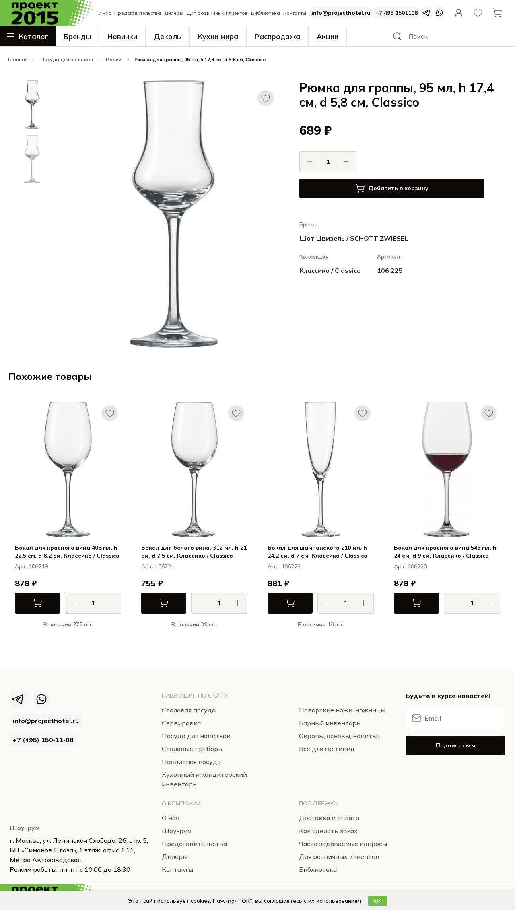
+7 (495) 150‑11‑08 (43, 740)
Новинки (122, 36)
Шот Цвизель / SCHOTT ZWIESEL (353, 238)
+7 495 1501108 (396, 12)
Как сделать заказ (328, 831)
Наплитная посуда (191, 762)
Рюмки (114, 59)
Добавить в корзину (391, 188)
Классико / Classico (330, 270)
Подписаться (455, 745)
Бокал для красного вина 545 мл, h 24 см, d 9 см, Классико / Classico (445, 551)
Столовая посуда (189, 710)
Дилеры (173, 13)
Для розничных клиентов (217, 13)
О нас (104, 13)
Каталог (27, 36)
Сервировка (181, 723)
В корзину (28, 603)
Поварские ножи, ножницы (342, 710)
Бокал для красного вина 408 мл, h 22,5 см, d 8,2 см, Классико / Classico (67, 551)
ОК (377, 901)
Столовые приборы (192, 749)
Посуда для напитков (67, 59)
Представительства (137, 13)
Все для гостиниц (327, 749)
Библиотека (265, 13)
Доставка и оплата (329, 818)
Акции (327, 36)
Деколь (167, 36)
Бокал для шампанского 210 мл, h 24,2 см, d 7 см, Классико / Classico (317, 551)
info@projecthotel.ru (341, 12)
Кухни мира (218, 36)
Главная (18, 59)
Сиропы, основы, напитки (339, 736)
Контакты (294, 13)
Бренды (77, 36)
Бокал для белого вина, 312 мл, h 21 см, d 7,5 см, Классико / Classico (194, 551)
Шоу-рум (24, 828)
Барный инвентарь (329, 723)
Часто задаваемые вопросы (343, 844)
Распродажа (277, 36)
